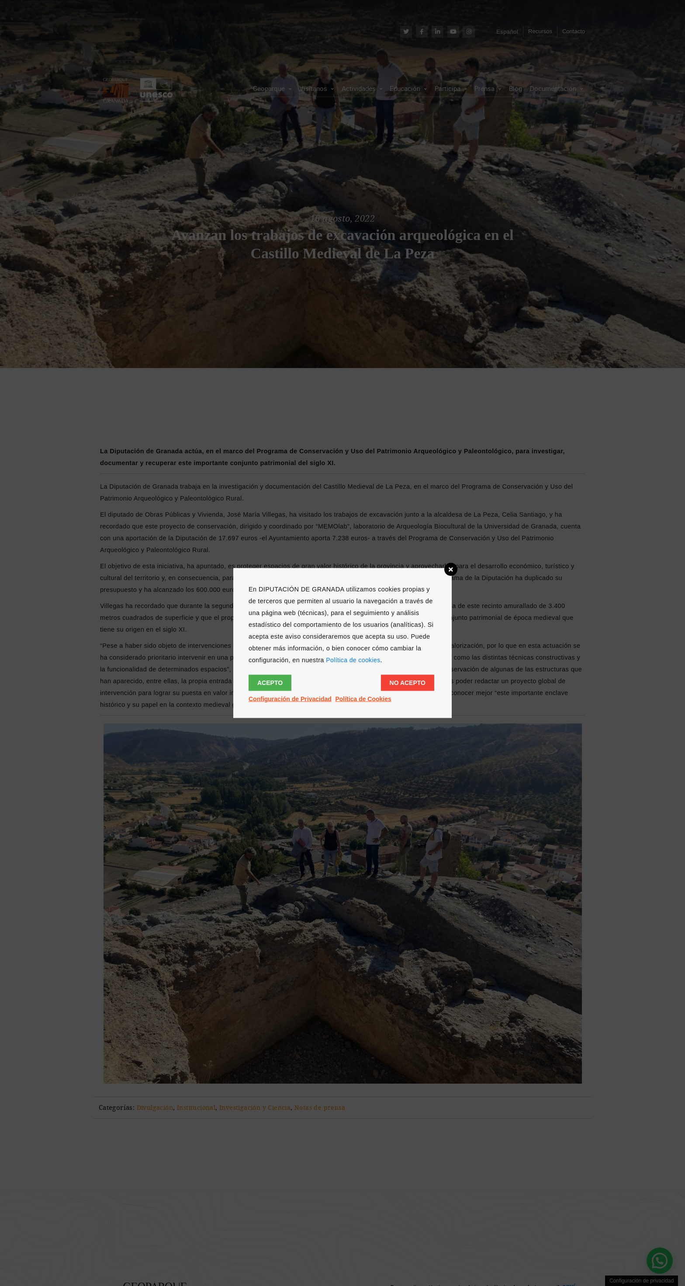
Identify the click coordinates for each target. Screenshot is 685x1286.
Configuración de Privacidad (290, 698)
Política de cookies (353, 660)
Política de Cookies (363, 698)
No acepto (408, 682)
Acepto (270, 682)
